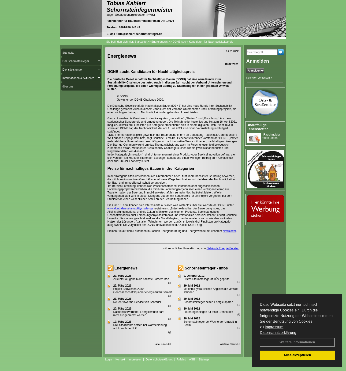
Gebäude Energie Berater (223, 248)
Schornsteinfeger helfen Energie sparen (208, 302)
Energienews (126, 268)
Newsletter (229, 231)
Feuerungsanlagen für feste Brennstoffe (208, 312)
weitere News (230, 344)
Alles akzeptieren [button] (297, 355)
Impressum (274, 327)
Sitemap (203, 359)
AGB (192, 359)
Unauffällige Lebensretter (257, 127)
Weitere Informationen (297, 342)
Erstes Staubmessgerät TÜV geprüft (206, 279)
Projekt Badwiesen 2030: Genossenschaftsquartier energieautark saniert (142, 290)
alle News (163, 344)
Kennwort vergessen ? (259, 77)
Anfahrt (181, 359)
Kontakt (120, 359)
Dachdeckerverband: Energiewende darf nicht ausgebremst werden (138, 313)
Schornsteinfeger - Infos (206, 268)
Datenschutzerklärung (278, 333)
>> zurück (232, 51)
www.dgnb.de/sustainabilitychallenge (130, 208)
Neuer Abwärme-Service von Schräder (137, 302)
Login (108, 359)
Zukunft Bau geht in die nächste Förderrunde (141, 279)
